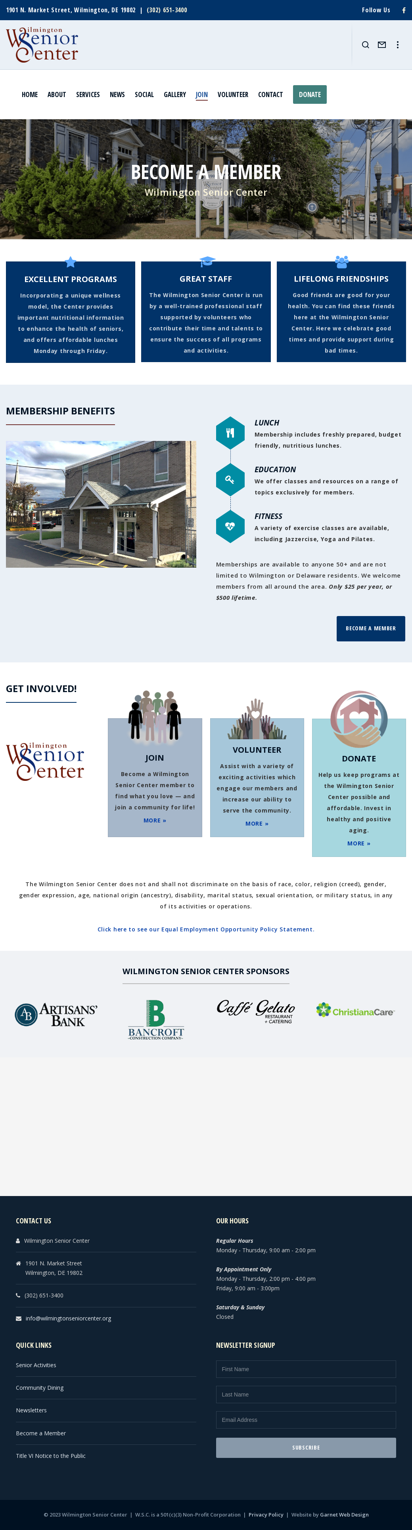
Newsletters (31, 1410)
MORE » (155, 820)
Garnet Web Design (344, 1514)
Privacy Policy (266, 1514)
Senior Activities (36, 1365)
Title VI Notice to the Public (51, 1455)
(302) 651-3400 (167, 10)
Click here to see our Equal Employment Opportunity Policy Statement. (206, 929)
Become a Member (371, 628)
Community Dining (39, 1387)
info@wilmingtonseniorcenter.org (68, 1318)
